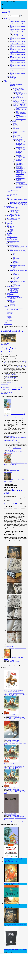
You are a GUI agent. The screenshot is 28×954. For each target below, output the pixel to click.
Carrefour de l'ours (20, 178)
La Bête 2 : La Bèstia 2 (9, 763)
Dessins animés (7, 310)
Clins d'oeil (9, 249)
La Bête (8, 198)
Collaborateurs (10, 226)
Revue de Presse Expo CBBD (14, 215)
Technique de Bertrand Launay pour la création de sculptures (18, 247)
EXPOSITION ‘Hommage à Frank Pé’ (13, 859)
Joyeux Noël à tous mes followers (12, 883)
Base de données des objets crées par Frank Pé (12, 821)
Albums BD (6, 81)
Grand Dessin (13, 298)
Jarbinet (14, 266)
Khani (10, 818)
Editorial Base (14, 767)
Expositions (12, 242)
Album (14, 693)
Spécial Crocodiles (20, 168)
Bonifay (11, 229)
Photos (11, 470)
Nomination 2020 (14, 212)
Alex (14, 133)
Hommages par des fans (12, 245)
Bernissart (12, 302)
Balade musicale (19, 167)
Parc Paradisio (13, 305)
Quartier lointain (10, 294)
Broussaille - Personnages (19, 131)
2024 (16, 661)
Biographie (9, 233)
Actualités (9, 19)
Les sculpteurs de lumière (19, 89)
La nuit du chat (16, 90)
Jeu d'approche (19, 170)
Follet (14, 269)
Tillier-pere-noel (16, 263)
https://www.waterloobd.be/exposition (17, 417)
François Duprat (16, 285)
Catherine (15, 129)
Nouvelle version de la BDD (10, 440)
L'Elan (8, 191)
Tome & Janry (16, 277)
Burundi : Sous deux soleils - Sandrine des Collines (21, 114)
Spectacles (9, 317)
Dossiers (6, 243)
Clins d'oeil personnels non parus (17, 281)
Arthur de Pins (16, 274)
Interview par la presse (12, 219)
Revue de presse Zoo (12, 221)
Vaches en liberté (14, 292)
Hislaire (14, 259)
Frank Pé (15, 503)
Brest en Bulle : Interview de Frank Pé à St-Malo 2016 (11, 388)
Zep (13, 282)
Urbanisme (9, 300)
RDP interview (10, 392)
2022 (10, 743)
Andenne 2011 (13, 301)
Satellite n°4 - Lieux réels (19, 105)
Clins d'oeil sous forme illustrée (17, 265)
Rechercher (3, 15)
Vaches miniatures (14, 290)
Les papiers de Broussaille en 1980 (20, 146)
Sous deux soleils (17, 92)
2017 (7, 343)
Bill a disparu (19, 166)
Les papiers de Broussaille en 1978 (20, 141)
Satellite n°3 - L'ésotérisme (19, 104)
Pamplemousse (19, 164)
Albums (11, 86)
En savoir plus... (4, 344)
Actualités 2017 (10, 382)
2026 (16, 437)
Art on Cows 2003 (11, 286)
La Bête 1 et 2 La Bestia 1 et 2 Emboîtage (14, 690)
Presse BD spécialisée (15, 210)
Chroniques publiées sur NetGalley (18, 203)
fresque (15, 470)
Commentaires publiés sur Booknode (18, 204)
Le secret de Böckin (20, 182)
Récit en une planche (18, 139)
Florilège (9, 238)
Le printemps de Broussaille (19, 186)
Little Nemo (9, 195)
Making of (9, 293)
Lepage (14, 284)
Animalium (9, 223)
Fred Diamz (15, 278)
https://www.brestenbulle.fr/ (10, 377)
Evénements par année (12, 239)
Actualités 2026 (10, 436)
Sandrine (15, 132)
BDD (5, 80)
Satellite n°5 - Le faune (18, 120)
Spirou (8, 196)
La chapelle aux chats (21, 172)
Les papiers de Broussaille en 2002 (20, 160)
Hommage (12, 438)
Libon (14, 257)
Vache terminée (13, 289)
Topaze (11, 230)
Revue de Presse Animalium (13, 217)
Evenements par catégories (13, 241)
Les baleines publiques (18, 88)
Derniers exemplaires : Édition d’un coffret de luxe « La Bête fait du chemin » (15, 950)
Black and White (22, 648)
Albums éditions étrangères (12, 691)
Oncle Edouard (16, 135)
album (10, 693)
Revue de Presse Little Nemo (14, 218)
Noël (18, 661)
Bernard (14, 123)
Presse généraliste (14, 208)
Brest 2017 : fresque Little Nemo (13, 331)
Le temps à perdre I (20, 171)
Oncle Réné (15, 125)
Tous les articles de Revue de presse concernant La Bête (18, 200)
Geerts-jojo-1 (16, 262)
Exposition (12, 437)
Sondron (15, 276)
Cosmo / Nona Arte (16, 694)
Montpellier (12, 304)
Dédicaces (9, 235)
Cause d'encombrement (21, 184)
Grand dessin (10, 318)
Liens (8, 225)
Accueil (5, 18)
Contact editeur (13, 77)
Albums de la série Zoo (12, 192)
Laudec (14, 273)
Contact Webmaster (14, 78)
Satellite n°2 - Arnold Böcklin (20, 103)
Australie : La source (21, 119)
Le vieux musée (19, 163)
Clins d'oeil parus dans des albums (18, 250)
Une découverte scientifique (19, 180)
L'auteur (6, 222)
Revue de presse (7, 206)
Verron (14, 254)
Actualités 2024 (10, 660)
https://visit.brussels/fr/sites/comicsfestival (14, 374)
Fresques (9, 316)
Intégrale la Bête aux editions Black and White (15, 924)
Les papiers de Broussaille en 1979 (20, 144)
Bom (11, 227)
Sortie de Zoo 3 (13, 194)
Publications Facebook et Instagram (18, 202)
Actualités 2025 (10, 646)
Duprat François (16, 258)
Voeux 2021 (15, 34)
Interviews (9, 231)
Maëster (14, 267)
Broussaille (9, 82)
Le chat (14, 136)
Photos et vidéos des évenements (14, 297)
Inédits (8, 234)
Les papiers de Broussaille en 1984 (20, 154)
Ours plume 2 (10, 313)
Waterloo (20, 437)
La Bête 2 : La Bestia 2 (9, 714)
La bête (16, 648)
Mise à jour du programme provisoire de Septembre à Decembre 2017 (11, 350)
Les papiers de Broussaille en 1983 (20, 152)
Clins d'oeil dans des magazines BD (18, 270)
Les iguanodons (19, 183)
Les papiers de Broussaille (16, 137)
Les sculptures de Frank (12, 309)
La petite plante (19, 176)
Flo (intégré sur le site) (12, 237)
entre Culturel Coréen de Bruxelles (18, 366)
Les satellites (13, 99)
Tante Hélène (16, 128)
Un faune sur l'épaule (18, 97)
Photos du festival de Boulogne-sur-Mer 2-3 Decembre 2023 (15, 463)
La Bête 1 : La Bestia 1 (9, 739)
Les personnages (13, 121)
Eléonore (15, 124)
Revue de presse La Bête (12, 207)
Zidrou (5, 503)
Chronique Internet (14, 214)
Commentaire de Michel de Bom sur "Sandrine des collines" (21, 95)
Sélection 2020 (13, 211)
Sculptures (6, 306)
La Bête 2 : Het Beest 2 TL (10, 814)
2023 (7, 469)
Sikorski (15, 255)
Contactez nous (10, 76)
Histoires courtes (17, 162)
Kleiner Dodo (10, 312)
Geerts (14, 271)
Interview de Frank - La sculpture (15, 308)
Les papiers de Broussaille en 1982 (20, 149)
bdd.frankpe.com (17, 448)
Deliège (14, 280)
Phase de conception (14, 288)
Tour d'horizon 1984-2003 (13, 296)
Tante (14, 127)
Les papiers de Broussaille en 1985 (20, 157)
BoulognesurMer (8, 472)
